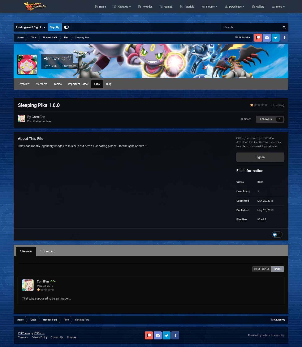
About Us (143, 10)
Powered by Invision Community (266, 335)
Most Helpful (261, 269)
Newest (278, 269)
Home (122, 10)
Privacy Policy (39, 337)
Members (41, 83)
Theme (23, 337)
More (279, 10)
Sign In (260, 157)
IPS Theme (24, 333)
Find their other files (39, 121)
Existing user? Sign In (31, 27)
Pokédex (167, 10)
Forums (231, 10)
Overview (24, 83)
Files (97, 83)
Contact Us (57, 337)
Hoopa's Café (57, 59)
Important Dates (78, 83)
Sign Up (54, 27)
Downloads (255, 10)
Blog (109, 83)
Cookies (71, 337)
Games (188, 10)
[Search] (242, 27)
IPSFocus (39, 333)
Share (245, 119)
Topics (58, 83)
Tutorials (209, 10)
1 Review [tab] (26, 251)
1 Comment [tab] (48, 251)
